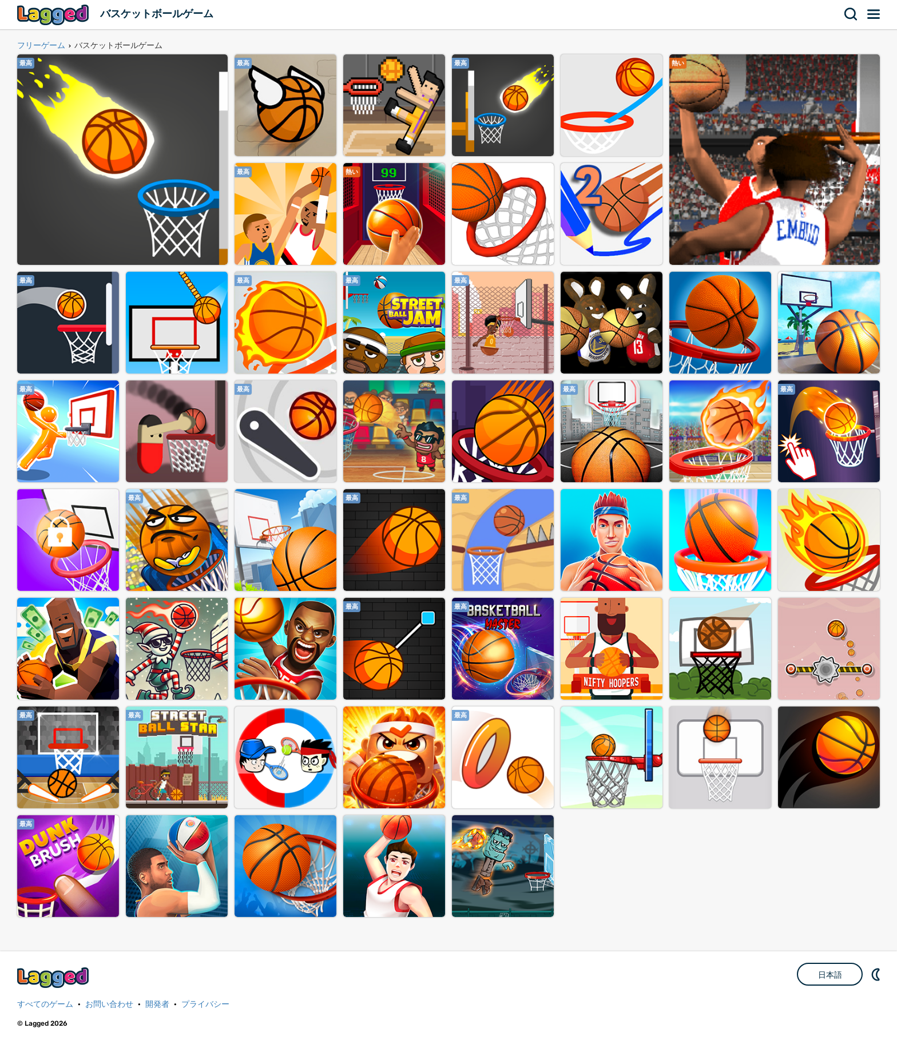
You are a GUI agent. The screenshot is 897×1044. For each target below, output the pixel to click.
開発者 (157, 1004)
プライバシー (205, 1004)
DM (877, 974)
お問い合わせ (109, 1004)
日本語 (830, 974)
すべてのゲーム (45, 1004)
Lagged (54, 14)
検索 (851, 14)
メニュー (874, 14)
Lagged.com (54, 977)
